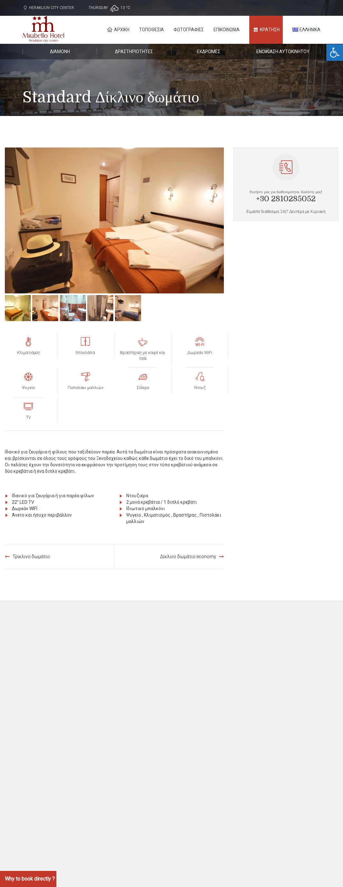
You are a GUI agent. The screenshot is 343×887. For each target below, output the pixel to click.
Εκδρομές (208, 51)
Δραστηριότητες (134, 51)
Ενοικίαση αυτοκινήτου (283, 51)
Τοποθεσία (151, 29)
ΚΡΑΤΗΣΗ (266, 30)
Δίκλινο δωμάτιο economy (188, 556)
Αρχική (118, 30)
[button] (334, 52)
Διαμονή (60, 51)
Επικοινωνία (227, 29)
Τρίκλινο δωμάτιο (31, 556)
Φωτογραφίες (189, 29)
